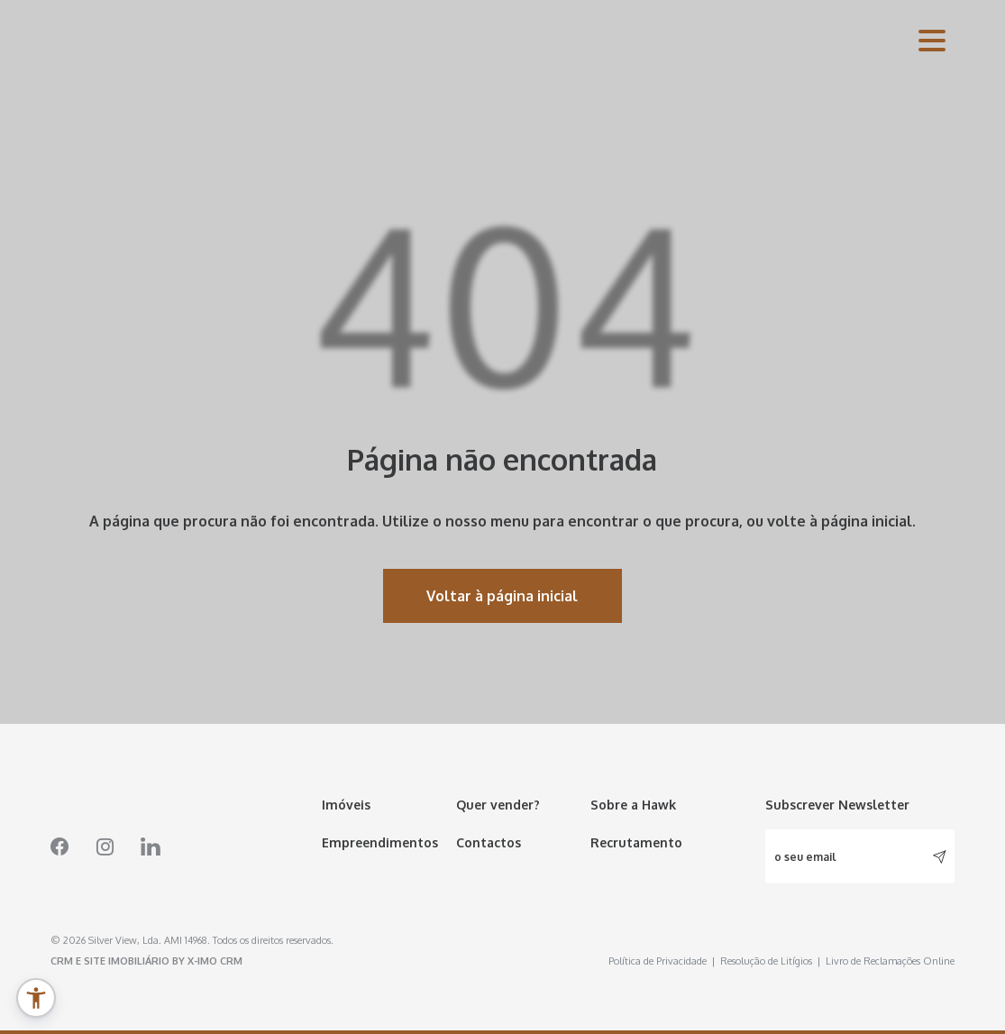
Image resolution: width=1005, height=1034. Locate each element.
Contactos (488, 842)
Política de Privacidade (662, 961)
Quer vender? (498, 804)
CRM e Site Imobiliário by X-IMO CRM (146, 961)
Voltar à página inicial (502, 596)
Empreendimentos (380, 842)
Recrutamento (636, 842)
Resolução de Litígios (770, 961)
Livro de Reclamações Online (890, 961)
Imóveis (346, 804)
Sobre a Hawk (633, 804)
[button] (36, 998)
